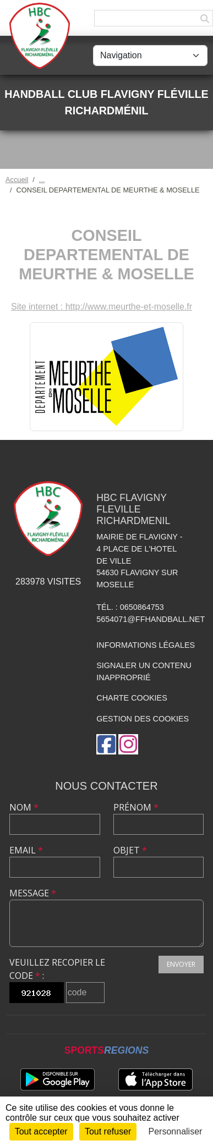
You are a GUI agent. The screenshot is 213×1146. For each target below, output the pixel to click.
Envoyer (181, 964)
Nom (24, 807)
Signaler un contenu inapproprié (144, 671)
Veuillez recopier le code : (57, 969)
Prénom (136, 807)
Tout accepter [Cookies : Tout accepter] (41, 1131)
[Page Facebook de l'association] (106, 744)
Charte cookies (131, 697)
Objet (130, 850)
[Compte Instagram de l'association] (128, 744)
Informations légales (145, 645)
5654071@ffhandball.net (150, 619)
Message (32, 893)
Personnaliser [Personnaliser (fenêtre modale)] (176, 1131)
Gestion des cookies (142, 718)
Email (26, 850)
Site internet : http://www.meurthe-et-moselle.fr (101, 306)
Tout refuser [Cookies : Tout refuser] (108, 1131)
